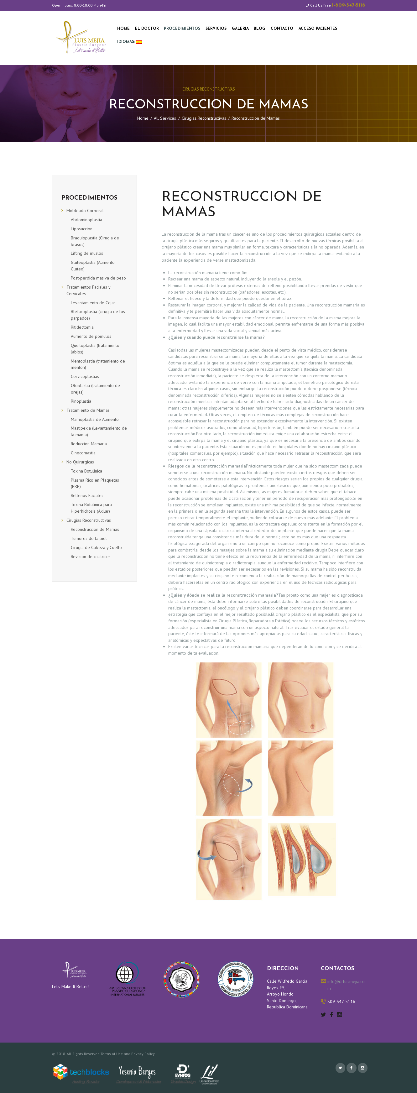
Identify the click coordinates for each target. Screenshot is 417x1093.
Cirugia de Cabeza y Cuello (96, 547)
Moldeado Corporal (85, 210)
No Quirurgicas (80, 462)
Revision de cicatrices (91, 556)
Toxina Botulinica (86, 471)
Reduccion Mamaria (89, 444)
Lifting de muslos (87, 253)
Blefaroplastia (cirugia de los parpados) (98, 315)
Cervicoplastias (85, 376)
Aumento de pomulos (91, 336)
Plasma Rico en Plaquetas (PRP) (95, 483)
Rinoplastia (81, 401)
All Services (165, 118)
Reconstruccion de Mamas (95, 529)
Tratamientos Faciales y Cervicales (88, 290)
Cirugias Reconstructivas (208, 89)
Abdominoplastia (86, 219)
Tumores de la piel (89, 538)
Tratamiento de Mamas (88, 410)
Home (143, 118)
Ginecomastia (83, 453)
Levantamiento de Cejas (93, 303)
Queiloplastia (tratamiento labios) (95, 349)
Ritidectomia (82, 327)
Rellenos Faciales (87, 495)
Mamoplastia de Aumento (95, 419)
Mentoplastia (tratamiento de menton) (98, 364)
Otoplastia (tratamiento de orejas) (95, 389)
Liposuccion (81, 229)
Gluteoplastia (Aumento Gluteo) (93, 265)
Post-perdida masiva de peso (98, 278)
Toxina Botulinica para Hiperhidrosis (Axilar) (91, 508)
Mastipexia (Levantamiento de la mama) (99, 431)
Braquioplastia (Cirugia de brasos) (95, 241)
